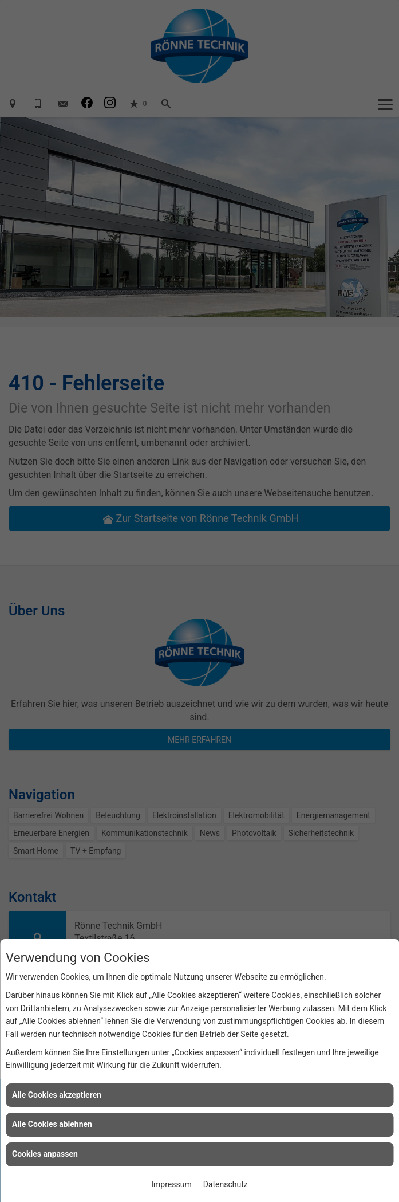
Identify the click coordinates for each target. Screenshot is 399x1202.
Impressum (171, 1184)
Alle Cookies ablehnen (52, 1124)
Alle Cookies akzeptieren (56, 1094)
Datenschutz (225, 1184)
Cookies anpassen (45, 1153)
